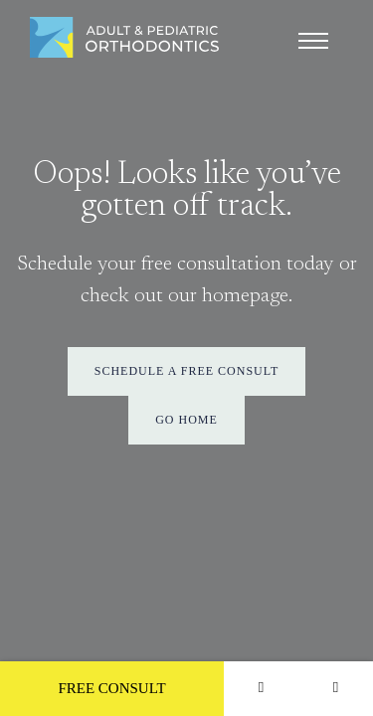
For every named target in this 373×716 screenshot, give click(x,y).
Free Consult (111, 688)
